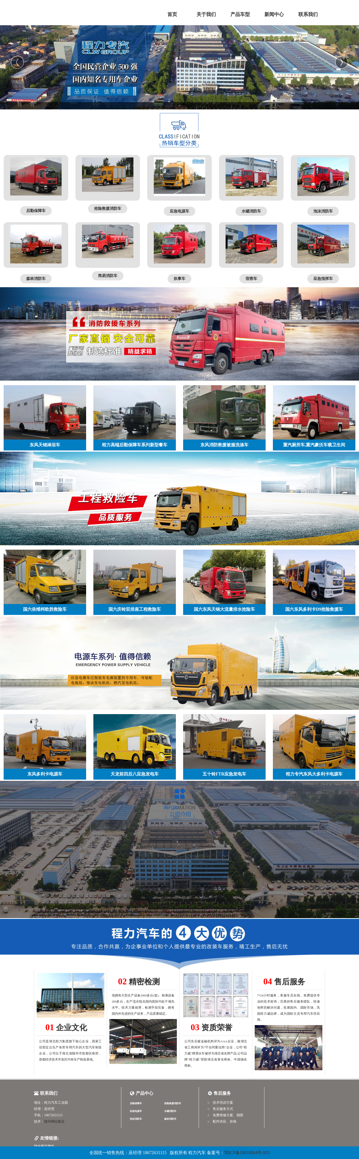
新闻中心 (274, 14)
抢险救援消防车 (172, 1103)
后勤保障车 (136, 1103)
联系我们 (308, 14)
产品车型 (240, 14)
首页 (172, 14)
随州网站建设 (54, 1121)
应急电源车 (136, 1111)
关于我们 (206, 14)
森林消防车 (170, 1119)
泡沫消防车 (136, 1119)
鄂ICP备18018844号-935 (247, 1152)
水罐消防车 (170, 1111)
